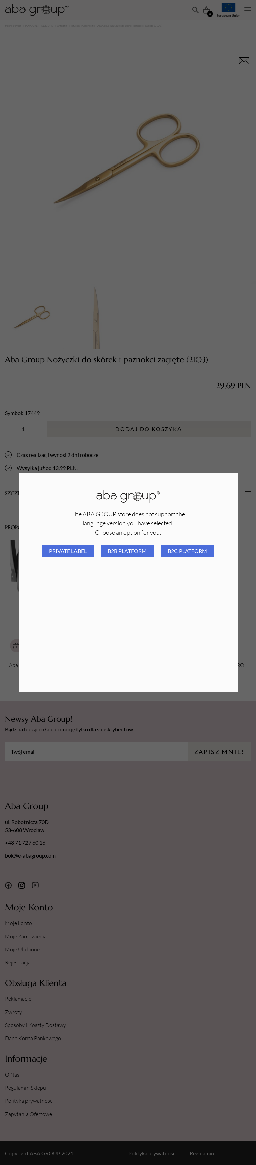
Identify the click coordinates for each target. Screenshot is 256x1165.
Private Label (68, 551)
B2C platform (187, 551)
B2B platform (128, 551)
